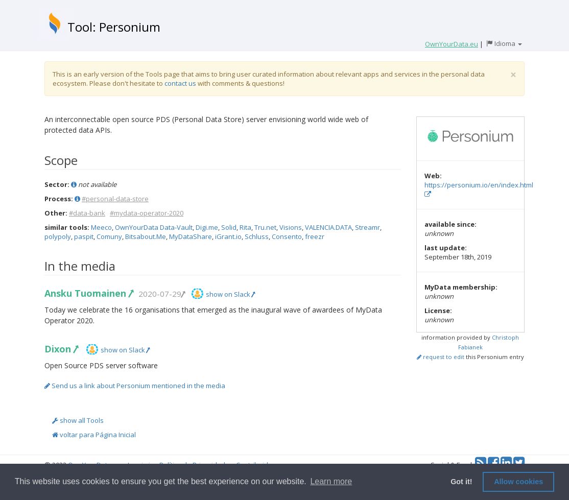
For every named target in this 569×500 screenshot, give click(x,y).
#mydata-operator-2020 (146, 213)
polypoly (57, 236)
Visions (290, 227)
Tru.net (265, 227)
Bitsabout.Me (145, 236)
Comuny (109, 236)
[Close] (513, 74)
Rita (245, 227)
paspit (83, 236)
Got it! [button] (461, 482)
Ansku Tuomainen (88, 293)
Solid (228, 227)
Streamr (367, 227)
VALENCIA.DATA (328, 227)
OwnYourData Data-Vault (154, 227)
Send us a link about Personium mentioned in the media (134, 385)
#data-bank (87, 213)
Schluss (257, 236)
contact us (180, 83)
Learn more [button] (331, 481)
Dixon (61, 349)
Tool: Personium (113, 26)
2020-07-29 (161, 294)
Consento (287, 236)
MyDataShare (190, 236)
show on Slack (230, 294)
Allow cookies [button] (518, 482)
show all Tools (78, 420)
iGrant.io (228, 236)
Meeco (101, 227)
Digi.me (207, 227)
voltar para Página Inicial (94, 434)
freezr (314, 236)
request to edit (440, 357)
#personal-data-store (115, 198)
